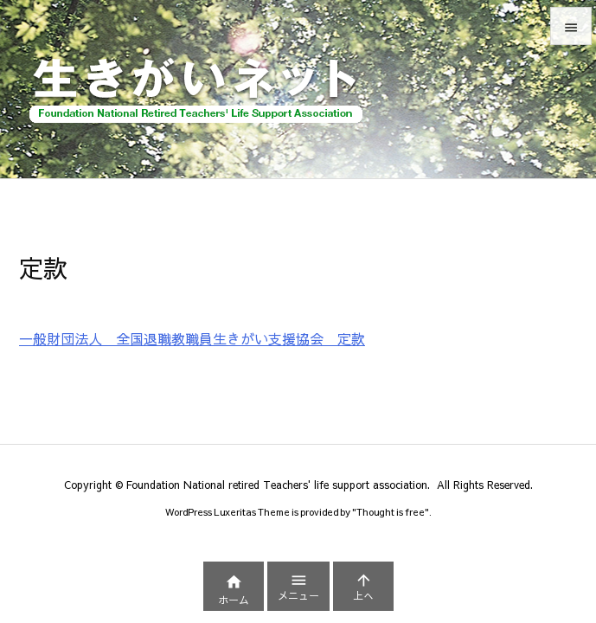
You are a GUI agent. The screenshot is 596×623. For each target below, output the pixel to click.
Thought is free (390, 511)
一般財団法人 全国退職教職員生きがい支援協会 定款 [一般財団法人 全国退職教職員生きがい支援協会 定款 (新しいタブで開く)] (192, 338)
